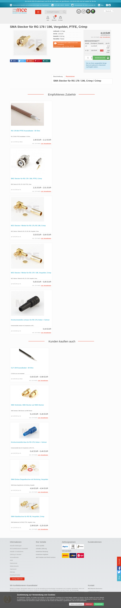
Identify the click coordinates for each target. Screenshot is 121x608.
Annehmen (98, 604)
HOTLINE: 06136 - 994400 (60, 5)
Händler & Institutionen (16, 551)
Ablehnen (89, 604)
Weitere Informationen (77, 604)
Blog (100, 5)
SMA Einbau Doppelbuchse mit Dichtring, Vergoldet (29, 479)
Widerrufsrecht (14, 565)
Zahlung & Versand (15, 554)
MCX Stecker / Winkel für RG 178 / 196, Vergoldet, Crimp (31, 272)
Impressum (13, 568)
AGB (11, 559)
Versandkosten (14, 556)
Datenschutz (13, 562)
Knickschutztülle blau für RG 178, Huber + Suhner (29, 442)
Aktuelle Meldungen (16, 545)
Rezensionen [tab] (70, 76)
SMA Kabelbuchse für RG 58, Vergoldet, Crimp (27, 516)
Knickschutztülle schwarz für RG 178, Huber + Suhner (30, 319)
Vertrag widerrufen (17, 578)
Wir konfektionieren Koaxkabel (19, 548)
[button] (14, 60)
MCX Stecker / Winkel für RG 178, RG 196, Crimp (28, 225)
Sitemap (12, 571)
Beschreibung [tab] (58, 76)
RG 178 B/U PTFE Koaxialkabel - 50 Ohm (25, 131)
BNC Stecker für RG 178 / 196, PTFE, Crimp (26, 178)
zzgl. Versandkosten (105, 37)
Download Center (15, 574)
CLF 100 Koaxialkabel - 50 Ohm (22, 367)
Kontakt (119, 561)
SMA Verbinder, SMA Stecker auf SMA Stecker (27, 404)
